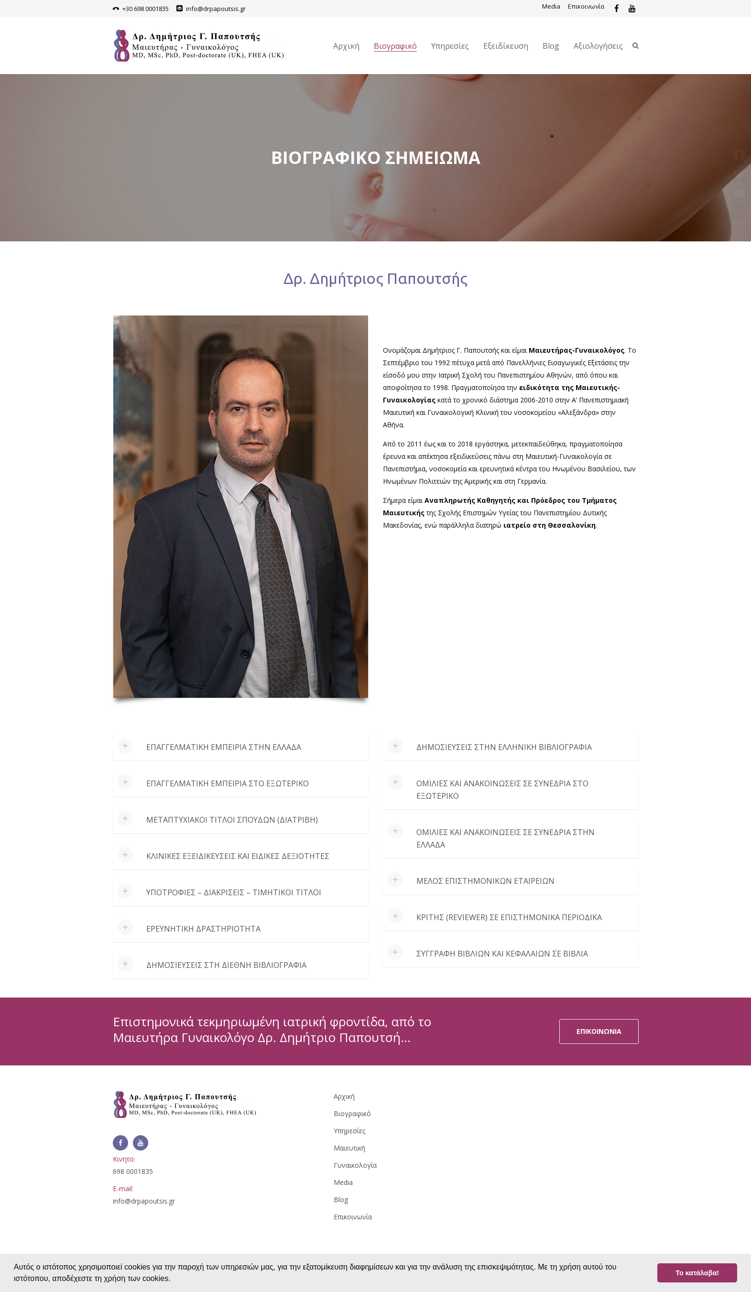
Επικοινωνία (586, 6)
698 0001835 (133, 1171)
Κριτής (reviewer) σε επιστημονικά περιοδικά (509, 917)
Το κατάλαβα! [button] (697, 1273)
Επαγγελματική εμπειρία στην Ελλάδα (223, 747)
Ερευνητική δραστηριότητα (203, 928)
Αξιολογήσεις (598, 46)
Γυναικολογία (355, 1165)
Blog (551, 46)
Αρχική (346, 46)
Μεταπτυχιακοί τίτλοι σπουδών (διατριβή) (232, 819)
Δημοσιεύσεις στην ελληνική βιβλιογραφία (504, 747)
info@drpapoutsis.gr (216, 8)
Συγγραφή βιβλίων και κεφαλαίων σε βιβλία (502, 953)
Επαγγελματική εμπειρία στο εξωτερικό (227, 783)
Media (551, 6)
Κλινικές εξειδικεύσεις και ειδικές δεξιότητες (237, 856)
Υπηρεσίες (450, 46)
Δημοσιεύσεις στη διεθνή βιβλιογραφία (226, 965)
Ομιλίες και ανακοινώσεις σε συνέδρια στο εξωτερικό (502, 789)
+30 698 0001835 (145, 8)
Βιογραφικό (395, 46)
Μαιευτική (349, 1147)
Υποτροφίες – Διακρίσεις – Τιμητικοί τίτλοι (233, 892)
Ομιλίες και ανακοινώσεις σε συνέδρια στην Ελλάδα (505, 838)
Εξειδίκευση (505, 46)
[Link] (616, 8)
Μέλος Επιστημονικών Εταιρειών (485, 881)
